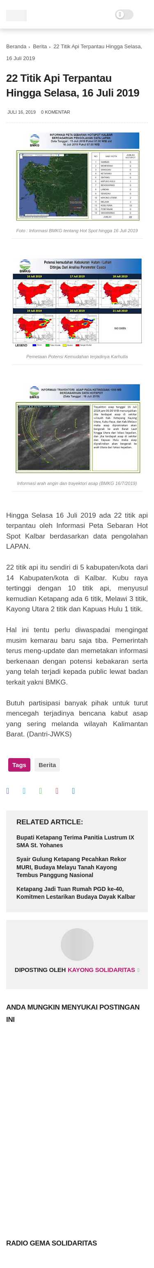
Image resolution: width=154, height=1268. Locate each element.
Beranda (16, 46)
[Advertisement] (77, 1129)
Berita (40, 46)
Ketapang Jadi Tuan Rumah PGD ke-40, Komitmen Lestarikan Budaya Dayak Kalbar (75, 893)
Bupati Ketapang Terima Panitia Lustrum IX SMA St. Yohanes (75, 841)
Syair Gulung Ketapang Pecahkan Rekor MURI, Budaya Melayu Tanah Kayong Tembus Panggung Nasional (71, 867)
